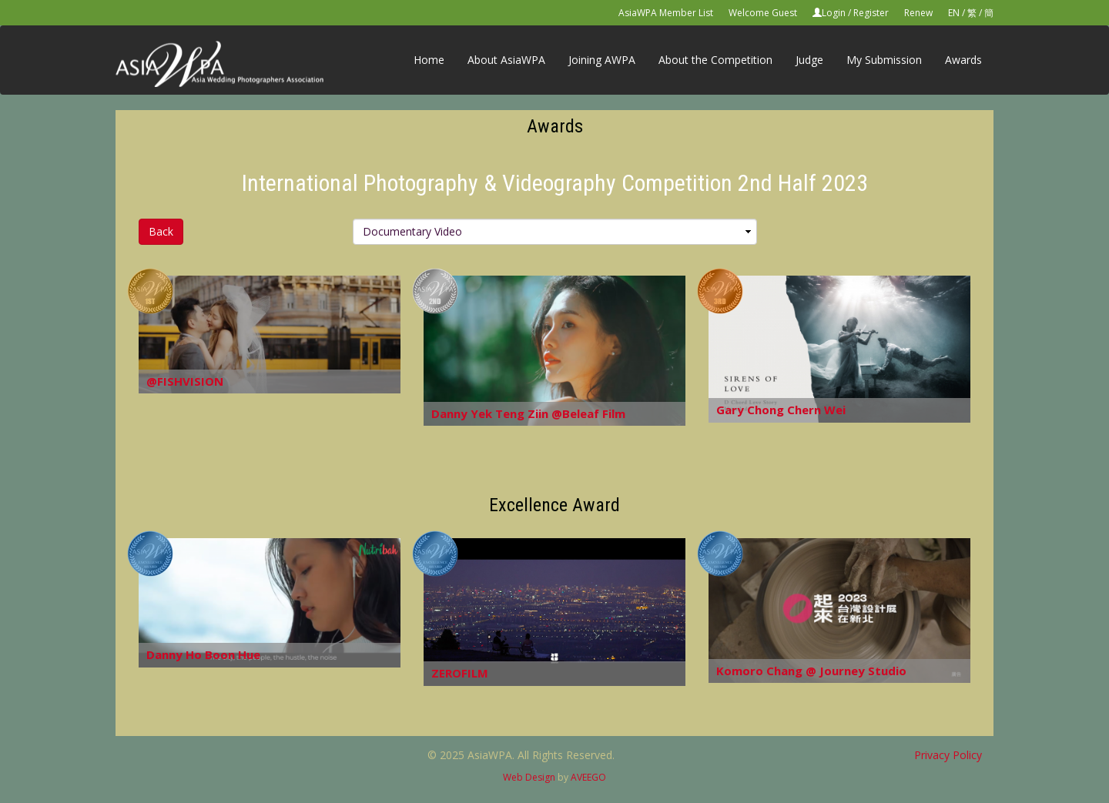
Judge (809, 59)
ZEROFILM (459, 673)
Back (161, 231)
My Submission (884, 59)
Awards (963, 59)
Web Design (529, 777)
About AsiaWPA (506, 59)
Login (834, 12)
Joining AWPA (601, 59)
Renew (918, 12)
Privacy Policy (948, 755)
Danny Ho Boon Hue (203, 654)
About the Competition (715, 59)
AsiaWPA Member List (665, 12)
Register (871, 12)
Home (429, 59)
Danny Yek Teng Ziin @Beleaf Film (528, 413)
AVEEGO (588, 777)
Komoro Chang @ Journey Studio (811, 670)
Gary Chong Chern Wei (781, 409)
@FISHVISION (184, 381)
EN (954, 12)
